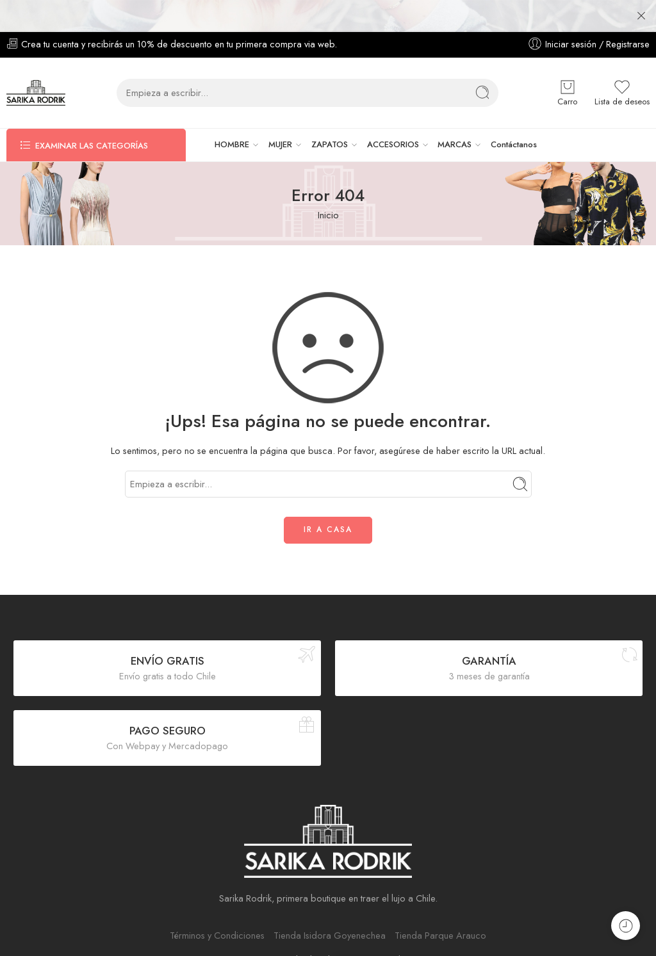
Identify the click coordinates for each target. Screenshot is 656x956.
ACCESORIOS (393, 123)
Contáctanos (514, 123)
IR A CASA (328, 508)
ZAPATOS (329, 123)
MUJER (280, 123)
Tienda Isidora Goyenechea (330, 913)
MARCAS (455, 123)
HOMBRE (232, 123)
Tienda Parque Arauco (440, 913)
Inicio (328, 193)
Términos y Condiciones (217, 913)
